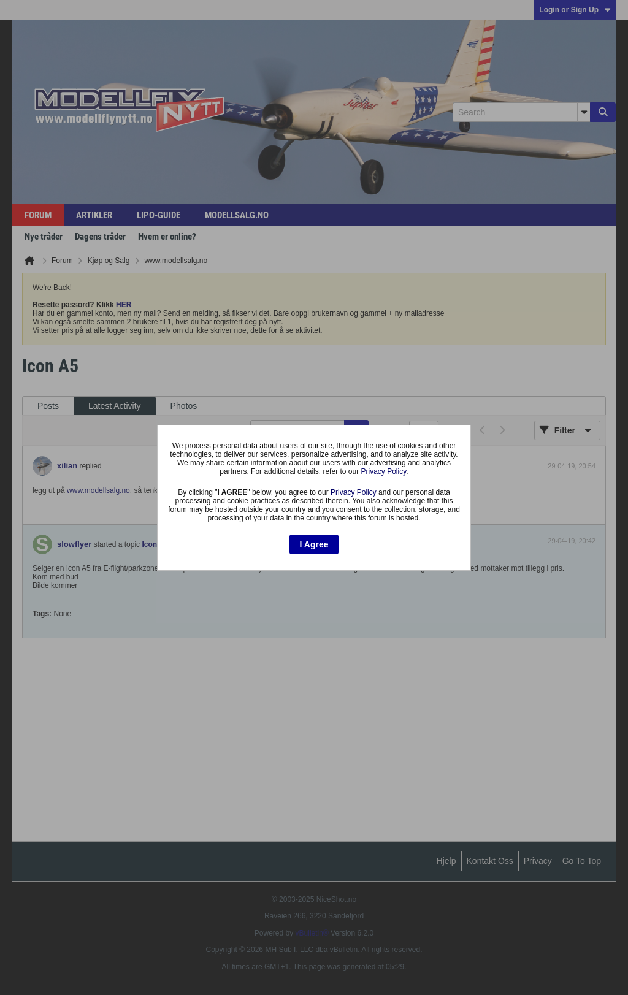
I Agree (314, 544)
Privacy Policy (383, 471)
